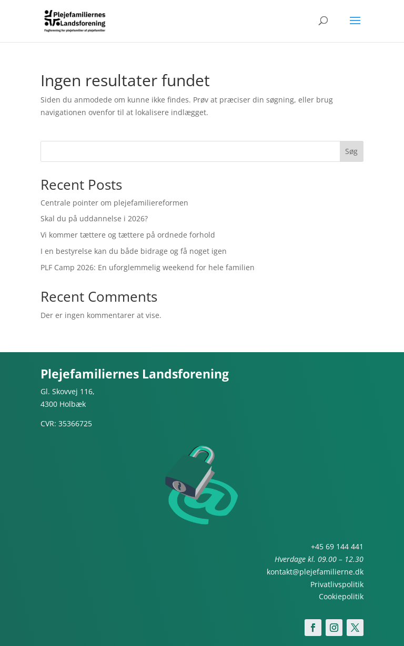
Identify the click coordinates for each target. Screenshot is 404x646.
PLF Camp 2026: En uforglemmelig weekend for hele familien (148, 267)
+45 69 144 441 (337, 546)
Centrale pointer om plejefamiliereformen (114, 203)
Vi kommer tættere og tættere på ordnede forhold (128, 235)
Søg (351, 151)
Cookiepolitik (341, 596)
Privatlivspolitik (336, 584)
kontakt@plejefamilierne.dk (315, 572)
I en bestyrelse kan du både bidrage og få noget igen (134, 251)
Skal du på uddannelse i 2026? (94, 218)
